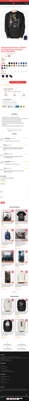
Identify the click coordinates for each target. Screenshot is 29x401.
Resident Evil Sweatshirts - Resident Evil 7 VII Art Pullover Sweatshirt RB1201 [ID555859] (7, 334)
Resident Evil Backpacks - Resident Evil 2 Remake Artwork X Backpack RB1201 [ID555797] (7, 243)
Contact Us (2, 381)
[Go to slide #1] (11, 43)
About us (2, 365)
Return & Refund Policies (5, 379)
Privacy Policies (3, 368)
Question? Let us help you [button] (24, 399)
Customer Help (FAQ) (4, 382)
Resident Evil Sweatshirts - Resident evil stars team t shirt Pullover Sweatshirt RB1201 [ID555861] (7, 313)
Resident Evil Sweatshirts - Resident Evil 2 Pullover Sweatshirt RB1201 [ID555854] (21, 313)
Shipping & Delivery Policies (5, 376)
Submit (3, 202)
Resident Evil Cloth (7, 6)
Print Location (3, 73)
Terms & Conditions (4, 366)
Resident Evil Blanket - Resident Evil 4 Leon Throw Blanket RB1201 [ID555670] (7, 265)
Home (1, 6)
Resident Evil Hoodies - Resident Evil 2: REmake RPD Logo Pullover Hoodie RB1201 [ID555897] (21, 285)
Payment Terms (3, 378)
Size (2, 69)
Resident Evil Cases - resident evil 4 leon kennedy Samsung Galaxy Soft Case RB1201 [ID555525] (7, 285)
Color (2, 61)
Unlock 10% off (27, 396)
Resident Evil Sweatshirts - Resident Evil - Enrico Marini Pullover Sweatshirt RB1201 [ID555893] (21, 334)
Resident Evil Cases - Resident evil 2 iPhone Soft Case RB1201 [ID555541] (21, 265)
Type (2, 57)
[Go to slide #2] (17, 43)
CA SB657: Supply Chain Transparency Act (8, 371)
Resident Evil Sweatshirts (17, 6)
